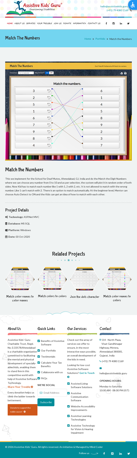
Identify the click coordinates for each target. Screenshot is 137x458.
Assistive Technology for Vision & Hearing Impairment (83, 429)
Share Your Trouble (20, 386)
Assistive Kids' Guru (25, 446)
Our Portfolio (48, 350)
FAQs (44, 378)
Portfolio (100, 38)
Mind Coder (96, 446)
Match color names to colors (117, 298)
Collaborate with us (52, 372)
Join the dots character (84, 297)
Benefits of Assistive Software (52, 342)
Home (10, 23)
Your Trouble (44, 23)
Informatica (79, 23)
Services (30, 23)
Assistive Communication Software (79, 397)
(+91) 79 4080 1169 (117, 10)
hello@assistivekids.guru (113, 373)
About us (19, 23)
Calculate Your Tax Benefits (51, 364)
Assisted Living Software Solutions (81, 385)
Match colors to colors (52, 296)
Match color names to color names (20, 298)
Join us (57, 23)
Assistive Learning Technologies (81, 417)
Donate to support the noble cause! (20, 409)
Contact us (94, 23)
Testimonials (48, 356)
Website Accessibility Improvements (83, 408)
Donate (67, 23)
